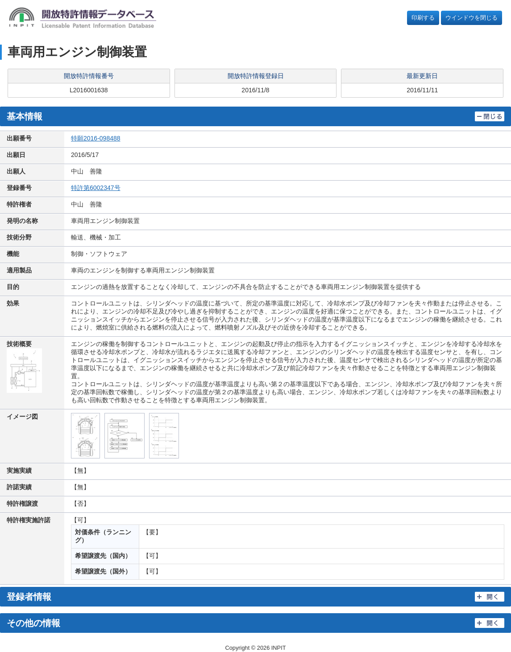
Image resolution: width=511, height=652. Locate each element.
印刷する (423, 17)
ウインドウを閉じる (471, 17)
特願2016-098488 (95, 138)
